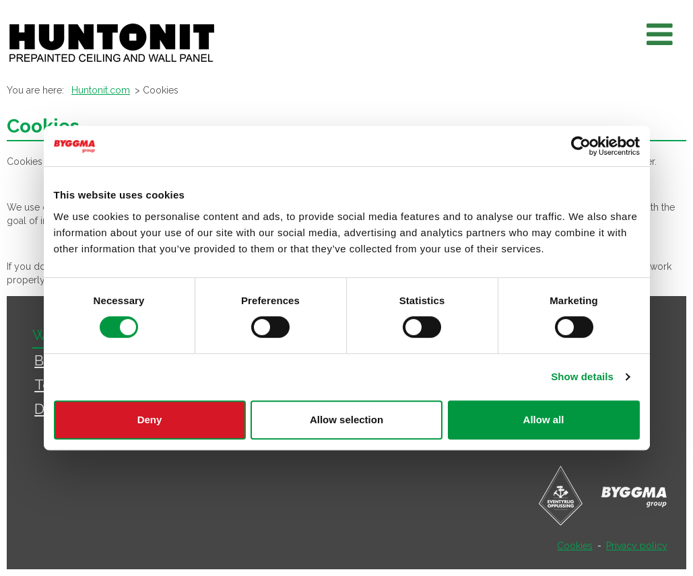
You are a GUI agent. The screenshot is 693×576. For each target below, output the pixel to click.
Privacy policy (636, 545)
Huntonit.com (100, 90)
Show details (582, 376)
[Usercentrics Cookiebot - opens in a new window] (581, 146)
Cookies (575, 545)
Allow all (543, 419)
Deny (149, 419)
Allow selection (346, 419)
